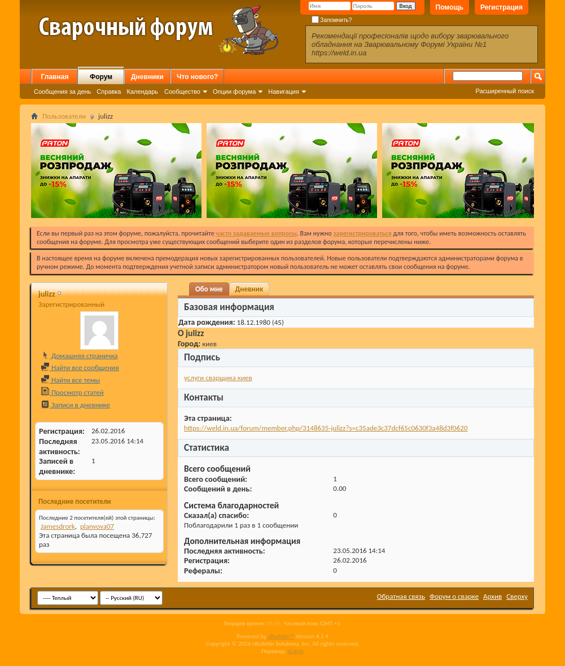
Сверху (517, 596)
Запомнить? (332, 20)
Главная (55, 77)
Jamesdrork (58, 526)
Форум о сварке (454, 596)
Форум (101, 77)
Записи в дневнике (75, 405)
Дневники (147, 77)
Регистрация (501, 7)
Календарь (142, 91)
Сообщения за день (62, 91)
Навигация (283, 91)
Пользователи (64, 116)
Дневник (249, 289)
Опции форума (234, 91)
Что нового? (197, 77)
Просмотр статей (72, 392)
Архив (492, 596)
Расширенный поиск (504, 91)
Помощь (449, 7)
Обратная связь (401, 596)
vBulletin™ (281, 636)
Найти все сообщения (80, 367)
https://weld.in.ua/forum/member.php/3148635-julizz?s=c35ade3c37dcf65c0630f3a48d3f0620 (325, 428)
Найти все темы (70, 380)
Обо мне (209, 289)
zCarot (295, 651)
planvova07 (97, 526)
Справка (109, 91)
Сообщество (182, 91)
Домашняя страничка (79, 355)
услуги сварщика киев (218, 377)
